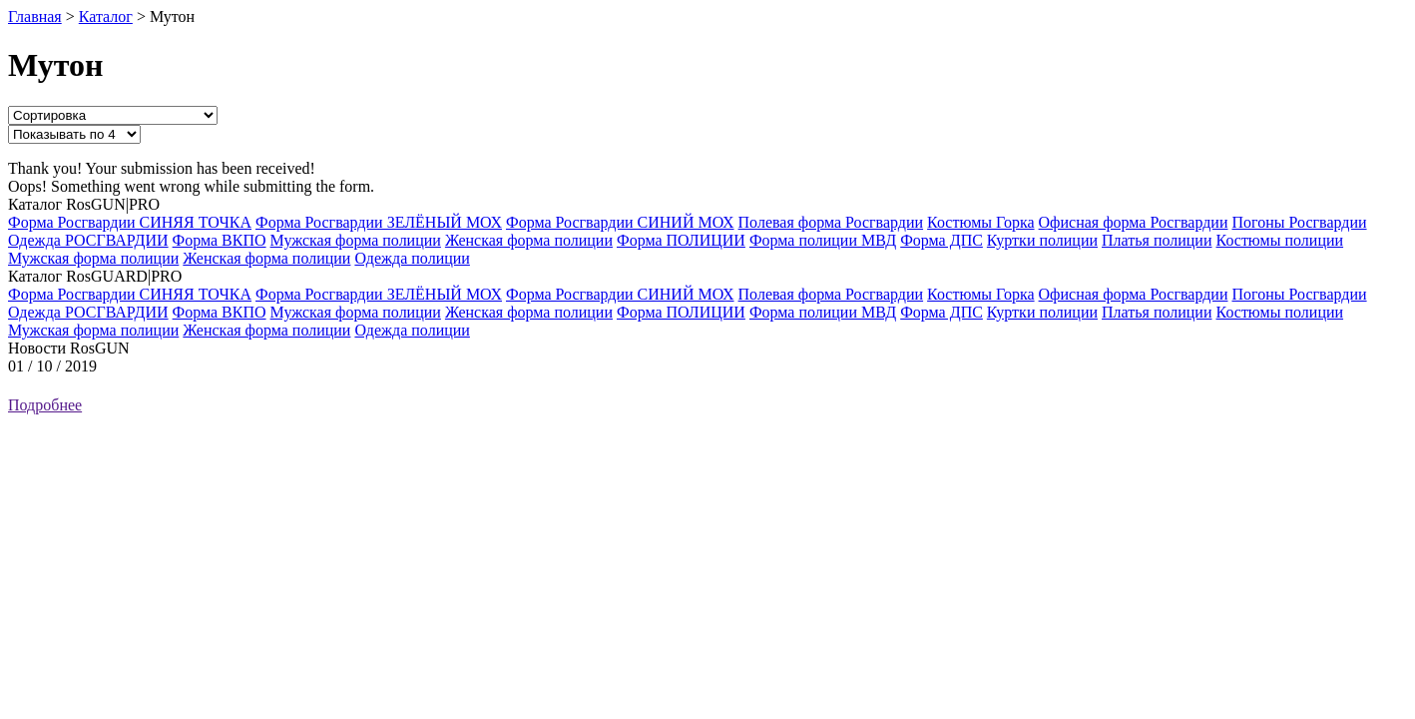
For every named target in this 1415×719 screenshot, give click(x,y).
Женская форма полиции (529, 240)
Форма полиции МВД (822, 240)
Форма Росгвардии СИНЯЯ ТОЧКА (129, 222)
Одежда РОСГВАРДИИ (88, 240)
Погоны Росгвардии (1298, 222)
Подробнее (45, 404)
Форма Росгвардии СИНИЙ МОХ (620, 222)
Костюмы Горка (980, 222)
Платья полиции (1156, 240)
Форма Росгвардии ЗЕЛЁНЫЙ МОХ (378, 222)
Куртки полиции (1042, 240)
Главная (35, 16)
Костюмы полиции (1280, 240)
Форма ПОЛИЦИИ (681, 240)
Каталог (106, 16)
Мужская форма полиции (355, 240)
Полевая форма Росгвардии (831, 222)
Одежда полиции (411, 258)
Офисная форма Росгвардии (1133, 222)
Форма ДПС (941, 240)
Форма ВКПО (219, 240)
